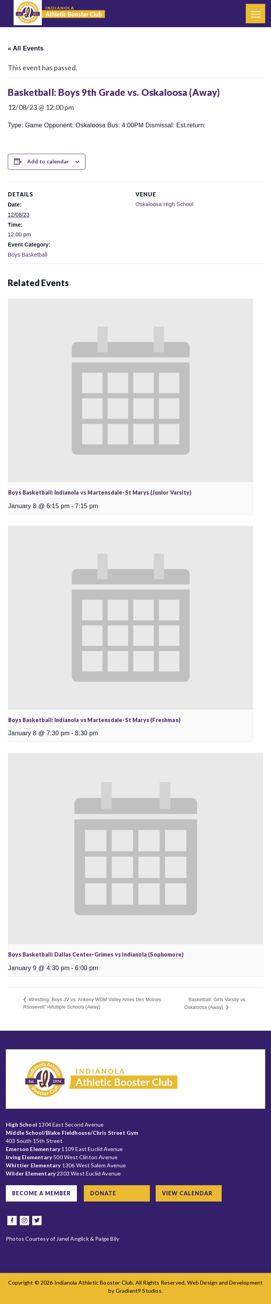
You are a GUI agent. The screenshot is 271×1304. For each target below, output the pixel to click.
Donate (103, 1193)
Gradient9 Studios (139, 1290)
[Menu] (255, 13)
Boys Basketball (27, 255)
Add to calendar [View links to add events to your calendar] (48, 161)
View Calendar (187, 1193)
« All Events (25, 48)
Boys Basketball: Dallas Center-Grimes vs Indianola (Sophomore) (96, 954)
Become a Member (41, 1193)
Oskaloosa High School (164, 204)
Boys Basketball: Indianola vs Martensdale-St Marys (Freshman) (94, 720)
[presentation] (130, 390)
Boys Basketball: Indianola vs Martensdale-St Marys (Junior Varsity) (99, 492)
